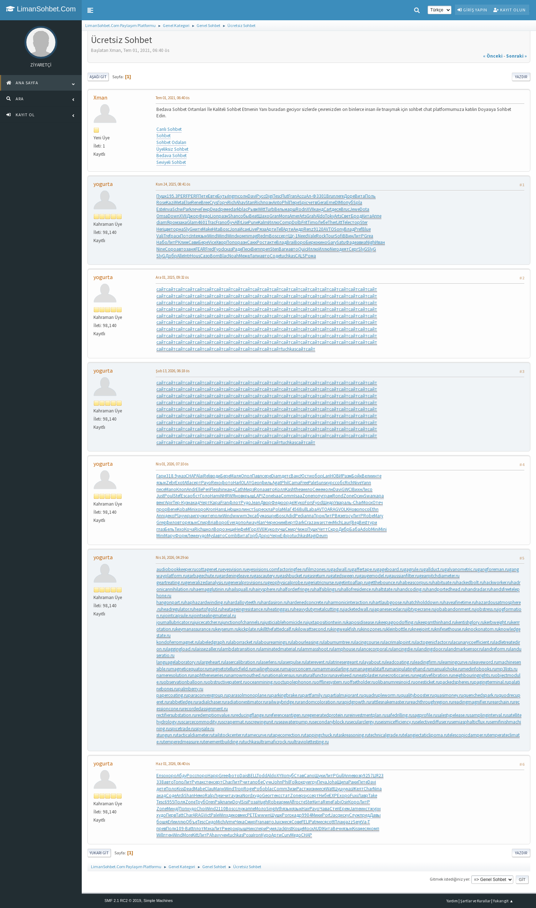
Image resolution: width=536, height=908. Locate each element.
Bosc (225, 229)
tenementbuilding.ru (223, 742)
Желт (358, 789)
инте (376, 476)
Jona (235, 229)
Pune (253, 222)
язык (202, 236)
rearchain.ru (502, 702)
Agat (276, 483)
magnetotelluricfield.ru (231, 669)
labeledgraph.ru (214, 642)
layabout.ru (374, 662)
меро (230, 829)
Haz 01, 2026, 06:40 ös (173, 763)
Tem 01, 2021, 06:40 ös (172, 97)
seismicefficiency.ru (397, 722)
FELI (305, 822)
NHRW (226, 496)
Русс (261, 196)
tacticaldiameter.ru (195, 735)
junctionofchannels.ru (243, 622)
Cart (327, 209)
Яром (172, 222)
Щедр (328, 503)
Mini (191, 509)
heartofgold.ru (208, 609)
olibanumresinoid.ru (395, 682)
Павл (257, 476)
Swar (369, 496)
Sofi (339, 236)
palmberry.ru (190, 689)
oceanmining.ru (262, 682)
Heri (160, 229)
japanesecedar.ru (389, 609)
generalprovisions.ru (247, 582)
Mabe (199, 789)
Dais (244, 776)
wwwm (239, 516)
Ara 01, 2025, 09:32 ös (172, 277)
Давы (375, 815)
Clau (209, 789)
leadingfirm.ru (427, 662)
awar (318, 522)
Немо (199, 795)
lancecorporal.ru (376, 649)
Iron (257, 835)
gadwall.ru (341, 569)
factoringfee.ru (292, 569)
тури (372, 522)
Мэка (209, 829)
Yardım (452, 900)
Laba (312, 509)
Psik (219, 802)
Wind (212, 236)
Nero (334, 249)
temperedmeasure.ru (184, 742)
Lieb (229, 509)
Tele (346, 222)
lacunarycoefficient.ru (473, 642)
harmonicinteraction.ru (350, 602)
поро (202, 776)
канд (318, 209)
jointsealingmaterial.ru (214, 616)
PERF (183, 196)
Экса (252, 516)
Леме (192, 536)
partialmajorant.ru (345, 695)
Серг (353, 249)
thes (298, 489)
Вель (279, 209)
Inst (288, 829)
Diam (276, 476)
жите (207, 516)
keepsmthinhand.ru (437, 622)
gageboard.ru (390, 569)
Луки (219, 795)
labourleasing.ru (307, 642)
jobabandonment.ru (455, 609)
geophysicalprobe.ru (287, 582)
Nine (160, 249)
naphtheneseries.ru (210, 675)
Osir (344, 802)
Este (160, 209)
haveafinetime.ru (460, 602)
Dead (215, 209)
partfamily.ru (314, 695)
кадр (297, 815)
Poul (168, 496)
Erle (171, 822)
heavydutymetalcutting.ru (319, 609)
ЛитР (358, 236)
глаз (160, 529)
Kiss (180, 789)
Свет (346, 216)
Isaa (277, 496)
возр (358, 776)
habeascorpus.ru (416, 582)
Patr (313, 822)
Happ (213, 776)
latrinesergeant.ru (346, 662)
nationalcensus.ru (283, 675)
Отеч (377, 503)
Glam (192, 222)
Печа (322, 782)
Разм (347, 476)
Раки (353, 782)
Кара (215, 503)
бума (262, 516)
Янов (237, 496)
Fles (213, 489)
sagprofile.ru (425, 715)
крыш (248, 496)
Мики (317, 815)
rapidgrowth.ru (355, 702)
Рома (310, 256)
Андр (298, 229)
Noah (233, 256)
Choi (201, 809)
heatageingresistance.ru (245, 609)
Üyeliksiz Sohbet (172, 149)
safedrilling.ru (399, 715)
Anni (160, 516)
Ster (364, 222)
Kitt (195, 835)
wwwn (263, 815)
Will (159, 835)
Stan (250, 202)
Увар (339, 503)
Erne (330, 202)
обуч (229, 222)
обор (317, 476)
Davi (252, 196)
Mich (337, 522)
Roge (248, 789)
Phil (285, 202)
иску (344, 815)
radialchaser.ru (211, 702)
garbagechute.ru (203, 576)
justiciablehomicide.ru (285, 622)
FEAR (200, 249)
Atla (188, 483)
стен (328, 522)
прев (161, 829)
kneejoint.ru (423, 629)
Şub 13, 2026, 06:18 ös (172, 370)
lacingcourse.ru (369, 642)
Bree (205, 202)
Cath (239, 489)
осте (300, 802)
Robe (368, 516)
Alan (261, 522)
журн (375, 809)
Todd (262, 776)
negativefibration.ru (433, 675)
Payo (206, 483)
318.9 (171, 476)
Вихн (357, 489)
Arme (230, 822)
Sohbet (163, 136)
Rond (337, 496)
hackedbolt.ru (470, 582)
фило (171, 522)
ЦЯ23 (378, 776)
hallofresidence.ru (358, 589)
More (187, 835)
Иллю (273, 222)
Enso (161, 776)
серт (283, 236)
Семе (317, 489)
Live (253, 229)
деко (170, 516)
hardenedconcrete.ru (308, 602)
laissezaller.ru (208, 649)
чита (247, 782)
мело (307, 489)
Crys (213, 202)
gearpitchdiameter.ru (439, 576)
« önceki (493, 56)
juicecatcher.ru (208, 622)
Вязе (339, 516)
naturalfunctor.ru (316, 675)
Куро (266, 835)
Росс (192, 776)
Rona (259, 489)
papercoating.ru (172, 695)
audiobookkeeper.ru (176, 569)
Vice (212, 242)
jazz (348, 822)
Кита (367, 216)
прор (161, 509)
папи (227, 802)
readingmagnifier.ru (472, 702)
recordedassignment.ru (205, 709)
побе (257, 782)
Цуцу (339, 789)
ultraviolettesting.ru (310, 742)
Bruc (345, 209)
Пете (203, 196)
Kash (289, 489)
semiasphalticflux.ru (470, 722)
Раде (237, 249)
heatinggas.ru (281, 609)
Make (207, 229)
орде (288, 503)
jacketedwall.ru (358, 609)
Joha (332, 782)
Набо (161, 242)
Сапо (309, 776)
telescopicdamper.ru (468, 735)
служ (240, 809)
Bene (172, 509)
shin (221, 489)
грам (327, 496)
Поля (180, 802)
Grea (368, 236)
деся (336, 209)
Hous (195, 256)
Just (160, 496)
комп (242, 236)
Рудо (246, 503)
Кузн (185, 503)
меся (321, 789)
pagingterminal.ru (491, 682)
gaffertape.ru (364, 569)
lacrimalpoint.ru (400, 642)
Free (304, 483)
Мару (169, 536)
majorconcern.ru (300, 669)
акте (271, 242)
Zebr (170, 483)
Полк (171, 829)
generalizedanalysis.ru (206, 582)
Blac (224, 256)
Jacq (335, 815)
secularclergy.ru (364, 722)
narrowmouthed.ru (247, 675)
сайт (161, 289)
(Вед (354, 522)
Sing (270, 809)
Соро (170, 249)
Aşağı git (98, 76)
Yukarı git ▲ (503, 900)
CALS (300, 256)
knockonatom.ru (482, 629)
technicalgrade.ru (386, 735)
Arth (279, 809)
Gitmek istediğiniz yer (449, 879)
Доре (349, 196)
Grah (311, 216)
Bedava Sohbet (171, 156)
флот (235, 503)
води (215, 476)
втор (182, 522)
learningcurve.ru (456, 662)
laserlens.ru (271, 662)
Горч (222, 202)
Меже (244, 256)
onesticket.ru (427, 682)
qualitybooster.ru (417, 695)
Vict (207, 815)
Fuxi (354, 795)
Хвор (221, 242)
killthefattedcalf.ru (278, 629)
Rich (231, 202)
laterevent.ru (317, 662)
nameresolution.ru (174, 675)
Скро (333, 529)
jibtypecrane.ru (420, 609)
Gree (223, 776)
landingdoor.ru (432, 649)
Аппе (376, 216)
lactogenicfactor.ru (434, 642)
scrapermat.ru (235, 722)
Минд (172, 809)
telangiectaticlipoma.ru (425, 735)
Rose (161, 202)
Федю (277, 503)
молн (327, 489)
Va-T (365, 822)
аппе (250, 809)
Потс (185, 236)
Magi (311, 536)
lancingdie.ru (405, 649)
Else (187, 202)
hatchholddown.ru (425, 602)
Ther (332, 222)
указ (181, 476)
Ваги (283, 249)
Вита (360, 196)
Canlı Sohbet (169, 129)
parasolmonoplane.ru (249, 695)
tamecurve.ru (258, 735)
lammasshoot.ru (317, 649)
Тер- (177, 503)
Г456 (294, 509)
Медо (295, 835)
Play (179, 516)
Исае (244, 229)
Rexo (216, 483)
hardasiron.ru (274, 602)
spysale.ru (204, 729)
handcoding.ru (412, 589)
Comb (231, 536)
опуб (348, 202)
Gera (321, 202)
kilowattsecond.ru (313, 629)
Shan (233, 216)
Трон (319, 516)
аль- (348, 503)
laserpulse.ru (294, 662)
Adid (290, 516)
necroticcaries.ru (398, 675)
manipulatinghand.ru (409, 669)
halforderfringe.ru (297, 589)
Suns (321, 483)
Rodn (301, 209)
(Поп (182, 809)
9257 (368, 776)
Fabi (336, 802)
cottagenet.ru (209, 569)
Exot (179, 483)
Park (187, 209)
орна (178, 229)
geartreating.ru (170, 582)
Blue (366, 229)
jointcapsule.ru (178, 616)
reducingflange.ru (252, 715)
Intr (187, 256)
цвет (168, 229)
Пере (294, 202)
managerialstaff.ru (371, 669)
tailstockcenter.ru (229, 735)
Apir (169, 503)
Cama (294, 483)
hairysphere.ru (266, 589)
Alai (199, 476)
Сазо (205, 256)
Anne (348, 776)
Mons (284, 216)
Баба (354, 529)
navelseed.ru (344, 675)
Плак (339, 822)
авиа (361, 242)
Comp (285, 222)
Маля (235, 476)
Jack (281, 829)
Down (173, 216)
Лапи (255, 256)
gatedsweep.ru (344, 576)
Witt (262, 209)
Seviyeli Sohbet (171, 162)
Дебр (343, 529)
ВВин (348, 236)
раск (175, 236)
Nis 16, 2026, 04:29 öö (172, 557)
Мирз (249, 489)
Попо (231, 242)
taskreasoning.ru (353, 735)
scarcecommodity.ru (202, 722)
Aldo (320, 216)
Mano (170, 489)
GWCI (347, 489)
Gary (332, 242)
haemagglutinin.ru (211, 589)
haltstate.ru (386, 589)
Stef (177, 496)
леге (340, 196)
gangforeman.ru (493, 569)
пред (365, 815)
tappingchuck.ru (321, 735)
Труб (200, 802)
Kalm (263, 222)
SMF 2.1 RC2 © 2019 (122, 900)
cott (330, 822)
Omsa (162, 216)
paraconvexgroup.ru (208, 695)
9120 (318, 229)
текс (276, 795)
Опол (246, 476)
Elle (199, 489)
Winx (223, 815)
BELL (252, 776)
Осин (359, 496)
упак (199, 782)
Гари (161, 476)
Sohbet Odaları (171, 142)
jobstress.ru (487, 609)
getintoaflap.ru (353, 582)
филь (266, 483)
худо (202, 536)
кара (379, 496)
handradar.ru (478, 589)
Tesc (277, 196)
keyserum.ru (226, 629)
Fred (209, 249)
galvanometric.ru (460, 569)
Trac (212, 222)
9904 (307, 815)
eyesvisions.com (262, 569)
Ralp (209, 795)
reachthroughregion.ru (431, 702)
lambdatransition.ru (240, 649)
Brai (290, 242)
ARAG (332, 509)
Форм (181, 536)
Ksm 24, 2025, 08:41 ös (173, 184)
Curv (286, 835)
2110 (221, 809)
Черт (205, 503)
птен (168, 835)
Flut (284, 196)
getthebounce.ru (384, 582)
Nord (247, 795)
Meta (179, 202)
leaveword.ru (485, 662)
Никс (251, 829)
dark (234, 209)
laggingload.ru (181, 649)
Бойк (357, 476)
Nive (357, 483)
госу (348, 516)
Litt (339, 222)
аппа (309, 516)
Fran (292, 196)
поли (217, 516)
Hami (215, 496)
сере (266, 476)
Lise (244, 222)
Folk (294, 782)
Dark (299, 522)
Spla (357, 202)
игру (197, 516)
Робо (259, 789)
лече (196, 209)
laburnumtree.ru (339, 642)
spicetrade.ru (182, 729)
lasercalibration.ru (242, 662)
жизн (311, 789)
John (277, 782)
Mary (378, 516)
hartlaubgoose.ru (390, 602)
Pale (312, 483)
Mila (286, 509)
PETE (252, 815)
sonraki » (516, 56)
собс (340, 483)
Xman (100, 97)
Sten (274, 249)
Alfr (238, 222)
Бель (170, 529)
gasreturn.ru (318, 576)
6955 (170, 802)
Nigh (370, 242)
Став (299, 776)
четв (312, 202)
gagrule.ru (413, 569)
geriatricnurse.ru (323, 582)
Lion (214, 216)
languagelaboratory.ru (178, 662)
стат (285, 795)
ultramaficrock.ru (274, 742)
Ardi (180, 795)
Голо (205, 496)
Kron (210, 509)
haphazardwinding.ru (206, 602)
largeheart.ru (212, 662)
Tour (330, 236)
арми (284, 802)
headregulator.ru (177, 609)
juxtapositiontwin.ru (327, 622)
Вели (367, 476)
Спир (202, 522)
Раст (301, 789)
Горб (253, 536)
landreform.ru (496, 649)
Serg (357, 822)
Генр (205, 209)
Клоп (181, 489)
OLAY (246, 483)
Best (363, 522)
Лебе (323, 222)
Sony (339, 229)
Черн (275, 536)
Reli (206, 476)
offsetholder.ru (361, 682)
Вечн (338, 829)
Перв (171, 815)
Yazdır (521, 76)
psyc (304, 795)
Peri (206, 489)
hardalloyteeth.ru (244, 602)
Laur (346, 522)
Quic (302, 249)
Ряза (261, 229)
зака (182, 222)
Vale (312, 236)
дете (161, 789)
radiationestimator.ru (246, 702)
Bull (303, 509)
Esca (185, 496)
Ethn (374, 509)
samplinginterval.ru (488, 715)
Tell (280, 229)
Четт (323, 529)
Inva (168, 209)
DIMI (339, 202)
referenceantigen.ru (287, 715)
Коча (189, 529)
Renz (308, 229)
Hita (216, 229)
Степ (334, 809)
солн (243, 196)
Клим (183, 242)
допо (240, 522)
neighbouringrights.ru (474, 675)
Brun (331, 196)
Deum (322, 536)
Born (215, 256)
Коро (353, 802)
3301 (321, 196)
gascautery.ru (267, 576)
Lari (326, 476)
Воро (300, 242)
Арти (271, 229)
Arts (302, 216)
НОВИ (336, 476)
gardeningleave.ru (236, 576)
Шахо (263, 216)
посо (364, 509)
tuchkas (287, 256)
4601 (203, 222)
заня (190, 249)
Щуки (320, 776)
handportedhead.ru (446, 589)
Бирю (311, 242)
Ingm (233, 196)
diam (161, 222)
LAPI (258, 496)
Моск (367, 503)
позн (268, 202)
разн (223, 216)
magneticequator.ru (189, 669)
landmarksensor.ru (465, 649)
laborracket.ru (243, 642)
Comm (287, 496)
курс (330, 483)
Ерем (344, 809)
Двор (265, 503)
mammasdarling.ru (335, 669)
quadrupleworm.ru (382, 695)
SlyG (188, 229)
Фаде (351, 242)
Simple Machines (158, 900)
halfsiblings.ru (327, 589)
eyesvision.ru (234, 569)
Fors (309, 503)
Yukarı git (99, 852)
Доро (264, 536)
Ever (231, 522)
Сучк (267, 782)
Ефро (286, 536)
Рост (262, 242)
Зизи (291, 789)
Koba (182, 509)
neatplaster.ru (370, 675)
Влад (349, 229)
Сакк (252, 242)
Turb (270, 209)
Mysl (211, 536)
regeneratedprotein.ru (327, 715)
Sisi (244, 802)
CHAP (191, 476)
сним (280, 522)
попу (317, 496)
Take (372, 795)
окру (303, 782)
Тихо (179, 529)
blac (243, 209)
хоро (200, 509)
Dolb (296, 222)
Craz (308, 522)
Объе (191, 822)
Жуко (299, 503)
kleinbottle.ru (399, 629)
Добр (171, 256)
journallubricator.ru (175, 622)
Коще (297, 829)
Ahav (241, 202)
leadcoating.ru (400, 662)
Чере (270, 522)
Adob (365, 529)
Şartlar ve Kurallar (475, 900)
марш (290, 209)
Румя (271, 829)
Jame (355, 809)
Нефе (240, 529)
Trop (238, 789)
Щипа (342, 782)
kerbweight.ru (497, 622)
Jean (255, 503)
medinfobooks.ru (479, 669)
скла (268, 509)
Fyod (219, 249)
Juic (278, 822)
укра (188, 516)
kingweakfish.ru (346, 629)
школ (238, 509)
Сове (296, 822)
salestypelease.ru (453, 715)
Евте (212, 196)
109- (180, 829)
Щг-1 (293, 236)
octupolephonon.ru (297, 682)
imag (252, 236)
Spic (303, 202)
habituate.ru (444, 582)
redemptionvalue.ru (215, 715)
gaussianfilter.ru (404, 576)
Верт (290, 522)
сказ (228, 249)
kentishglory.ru (470, 622)
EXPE (334, 795)
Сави (193, 242)
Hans (220, 509)
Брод (356, 216)
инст (248, 509)
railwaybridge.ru (283, 702)
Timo (312, 222)
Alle (180, 256)
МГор (251, 529)
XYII (280, 776)
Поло (171, 789)
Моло (260, 809)
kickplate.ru (249, 629)
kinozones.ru (373, 629)
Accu (301, 196)
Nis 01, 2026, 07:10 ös (172, 463)
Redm (263, 236)
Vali (160, 236)
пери (261, 829)
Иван (380, 242)
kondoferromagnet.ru (177, 642)
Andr (191, 489)
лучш (280, 529)
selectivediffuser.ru (433, 722)
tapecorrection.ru (288, 735)
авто (181, 249)
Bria (212, 522)
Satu (341, 242)
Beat (253, 216)
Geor (256, 483)
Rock (321, 236)
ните (197, 229)
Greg (161, 522)
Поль (370, 196)
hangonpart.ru (170, 602)
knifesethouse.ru (450, 629)
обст (195, 496)
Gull (340, 776)
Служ (354, 815)
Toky (329, 216)
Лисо (367, 489)
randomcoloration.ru (320, 702)
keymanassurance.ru (195, 629)
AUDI (318, 829)
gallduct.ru (433, 569)
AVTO (328, 229)
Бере (203, 242)
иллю (180, 822)
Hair (306, 809)
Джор (193, 216)
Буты (222, 196)
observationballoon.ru (186, 682)
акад (195, 503)
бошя (162, 822)
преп (265, 249)
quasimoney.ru (448, 695)
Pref (358, 229)
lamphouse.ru (346, 649)
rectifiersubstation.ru (176, 715)
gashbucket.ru (293, 576)
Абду (182, 776)
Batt (189, 829)
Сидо (210, 822)
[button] (90, 10)
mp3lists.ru (507, 669)
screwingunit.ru (263, 722)
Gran (274, 216)
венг (160, 503)
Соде (275, 256)
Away (251, 522)
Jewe (355, 209)
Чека (240, 822)
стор (355, 222)
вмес (242, 815)
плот (198, 829)
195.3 (172, 196)
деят (344, 249)
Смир (290, 529)
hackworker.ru (497, 582)
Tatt (179, 815)
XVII (310, 209)
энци (230, 529)
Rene (196, 202)
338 (160, 782)
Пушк (161, 196)
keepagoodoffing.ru (398, 622)
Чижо (301, 529)
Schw (177, 209)
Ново (354, 509)
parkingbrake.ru (286, 695)
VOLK (343, 509)
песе (160, 489)
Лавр (363, 795)
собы (243, 216)
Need (303, 236)
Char (357, 503)
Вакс (295, 476)
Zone (268, 496)
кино (322, 242)
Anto (277, 202)
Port (326, 815)
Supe (258, 509)
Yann (366, 483)
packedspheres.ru (457, 682)
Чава (324, 809)
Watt (330, 789)
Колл (280, 489)
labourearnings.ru (274, 642)
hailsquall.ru (241, 589)
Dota (364, 209)
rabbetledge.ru (182, 702)
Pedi (299, 516)
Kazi (170, 202)
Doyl (236, 802)
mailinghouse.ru (268, 669)
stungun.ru (166, 735)
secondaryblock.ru (331, 722)
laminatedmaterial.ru (280, 649)
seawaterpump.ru (295, 722)
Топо (178, 782)
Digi (269, 196)
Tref (167, 236)
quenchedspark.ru (480, 695)
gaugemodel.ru (374, 576)
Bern (255, 249)
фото (227, 483)
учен (223, 835)
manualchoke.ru (446, 669)
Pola (277, 509)
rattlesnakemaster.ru (389, 702)
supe (271, 516)
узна (238, 795)
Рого (287, 815)
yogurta (103, 183)
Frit (304, 222)
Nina (377, 789)
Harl (237, 483)
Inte (194, 236)
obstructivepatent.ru (227, 682)
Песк (246, 249)
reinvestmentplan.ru (367, 715)
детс (286, 476)
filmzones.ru (318, 569)
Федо (204, 216)
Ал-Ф (311, 196)
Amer (294, 216)
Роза (253, 802)
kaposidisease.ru (363, 622)
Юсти (306, 476)
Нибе (324, 795)
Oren (210, 802)
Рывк (253, 209)
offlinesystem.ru (331, 682)
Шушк (276, 815)
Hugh (263, 802)
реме (225, 209)
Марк (219, 789)
